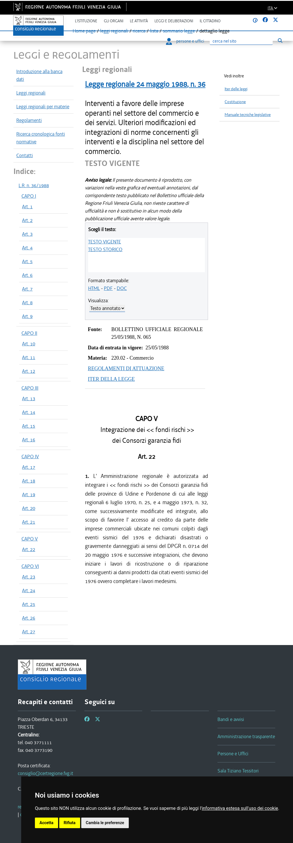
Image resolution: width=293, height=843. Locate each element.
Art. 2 (27, 220)
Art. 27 (28, 631)
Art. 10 (28, 344)
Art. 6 (27, 275)
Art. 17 (28, 467)
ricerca (139, 31)
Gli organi (113, 21)
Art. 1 (27, 206)
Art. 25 (28, 604)
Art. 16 (28, 439)
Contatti (24, 155)
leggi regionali (114, 31)
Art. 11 (28, 357)
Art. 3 (27, 234)
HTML (94, 288)
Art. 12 (28, 371)
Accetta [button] (46, 822)
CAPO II (29, 333)
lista (154, 31)
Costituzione (235, 102)
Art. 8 (27, 302)
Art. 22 (28, 549)
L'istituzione (86, 21)
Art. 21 (28, 522)
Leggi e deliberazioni (174, 21)
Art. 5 (27, 261)
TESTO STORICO (105, 249)
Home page (84, 31)
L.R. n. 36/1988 (34, 185)
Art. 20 (28, 508)
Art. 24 (28, 590)
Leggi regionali (30, 93)
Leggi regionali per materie (42, 106)
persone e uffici (185, 41)
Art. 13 (28, 398)
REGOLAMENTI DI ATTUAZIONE (126, 368)
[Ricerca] (241, 41)
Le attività (139, 21)
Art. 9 (27, 316)
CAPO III (29, 388)
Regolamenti (29, 120)
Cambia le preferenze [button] (105, 822)
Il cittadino (210, 21)
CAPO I (28, 196)
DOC (122, 288)
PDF (108, 288)
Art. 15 (28, 426)
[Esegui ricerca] (280, 41)
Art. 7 (27, 289)
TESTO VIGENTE (104, 242)
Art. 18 (28, 481)
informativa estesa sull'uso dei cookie (240, 808)
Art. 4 (27, 248)
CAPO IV (30, 456)
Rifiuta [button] (70, 822)
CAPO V (29, 539)
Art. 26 (28, 618)
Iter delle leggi (236, 89)
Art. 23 (28, 577)
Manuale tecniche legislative (248, 114)
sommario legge (179, 31)
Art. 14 (28, 412)
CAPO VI (30, 566)
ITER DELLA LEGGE (111, 379)
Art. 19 (28, 494)
